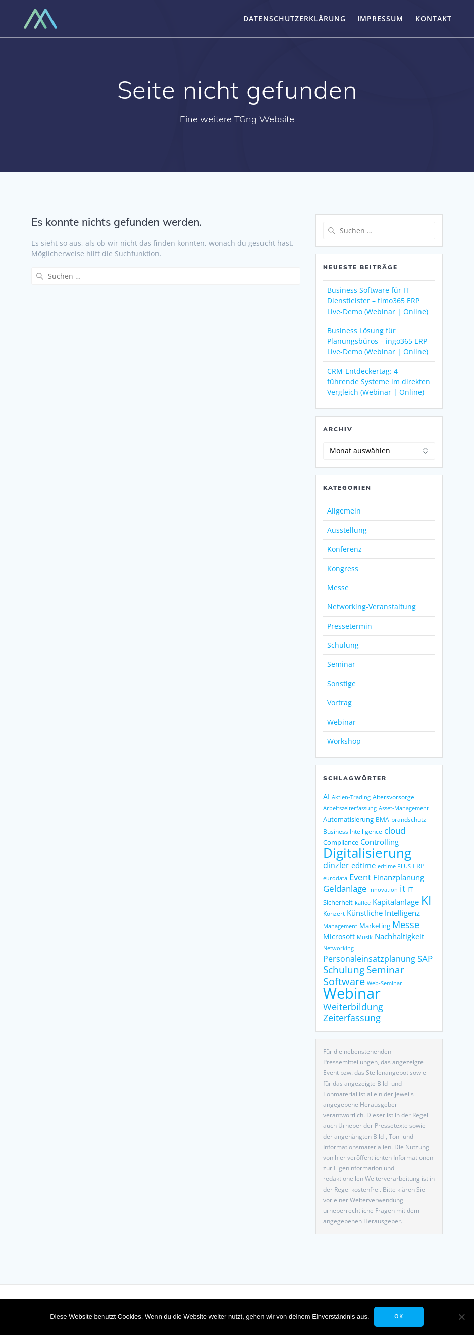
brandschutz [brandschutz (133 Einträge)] (408, 819)
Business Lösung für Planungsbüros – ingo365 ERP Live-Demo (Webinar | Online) (377, 341)
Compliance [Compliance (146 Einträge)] (340, 842)
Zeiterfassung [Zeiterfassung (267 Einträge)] (352, 1018)
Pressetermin (349, 626)
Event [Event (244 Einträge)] (360, 877)
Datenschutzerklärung (294, 18)
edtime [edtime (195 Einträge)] (363, 865)
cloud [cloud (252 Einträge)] (394, 830)
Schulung (343, 645)
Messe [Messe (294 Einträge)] (405, 924)
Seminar (341, 664)
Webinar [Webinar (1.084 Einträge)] (352, 993)
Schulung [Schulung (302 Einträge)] (343, 969)
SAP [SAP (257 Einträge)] (425, 958)
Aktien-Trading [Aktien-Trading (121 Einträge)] (351, 797)
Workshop (344, 741)
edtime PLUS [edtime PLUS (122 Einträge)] (394, 866)
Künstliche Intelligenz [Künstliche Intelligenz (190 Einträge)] (383, 913)
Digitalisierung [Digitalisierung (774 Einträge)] (367, 853)
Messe (338, 587)
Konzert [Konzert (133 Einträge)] (334, 913)
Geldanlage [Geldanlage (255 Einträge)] (345, 888)
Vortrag (339, 702)
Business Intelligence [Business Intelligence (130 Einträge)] (352, 831)
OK (399, 1316)
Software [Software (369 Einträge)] (344, 981)
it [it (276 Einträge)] (402, 888)
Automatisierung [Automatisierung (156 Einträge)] (348, 819)
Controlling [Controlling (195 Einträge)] (379, 842)
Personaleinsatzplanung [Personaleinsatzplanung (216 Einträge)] (369, 958)
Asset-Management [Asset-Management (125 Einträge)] (404, 808)
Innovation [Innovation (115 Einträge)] (383, 889)
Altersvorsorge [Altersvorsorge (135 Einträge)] (393, 797)
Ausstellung (347, 530)
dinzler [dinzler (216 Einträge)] (336, 865)
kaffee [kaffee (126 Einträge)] (363, 902)
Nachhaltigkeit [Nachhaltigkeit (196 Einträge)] (399, 936)
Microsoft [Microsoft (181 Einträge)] (339, 936)
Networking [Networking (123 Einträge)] (338, 948)
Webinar (341, 722)
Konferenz (344, 549)
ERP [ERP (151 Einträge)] (419, 865)
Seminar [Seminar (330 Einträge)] (385, 970)
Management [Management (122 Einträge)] (340, 926)
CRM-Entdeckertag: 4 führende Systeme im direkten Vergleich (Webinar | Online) (378, 381)
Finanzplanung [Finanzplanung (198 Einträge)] (398, 877)
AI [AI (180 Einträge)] (326, 796)
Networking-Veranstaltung (371, 606)
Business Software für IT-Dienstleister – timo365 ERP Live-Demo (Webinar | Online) (377, 300)
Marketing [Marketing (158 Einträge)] (374, 925)
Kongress (342, 568)
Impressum (380, 18)
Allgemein (344, 511)
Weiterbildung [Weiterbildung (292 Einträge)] (353, 1006)
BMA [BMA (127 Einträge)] (382, 820)
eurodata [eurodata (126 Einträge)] (335, 878)
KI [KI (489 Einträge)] (426, 900)
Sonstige (341, 683)
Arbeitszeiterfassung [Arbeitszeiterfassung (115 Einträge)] (350, 808)
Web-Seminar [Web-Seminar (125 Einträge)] (384, 983)
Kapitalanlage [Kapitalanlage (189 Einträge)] (396, 902)
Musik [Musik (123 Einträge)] (365, 937)
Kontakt (433, 18)
